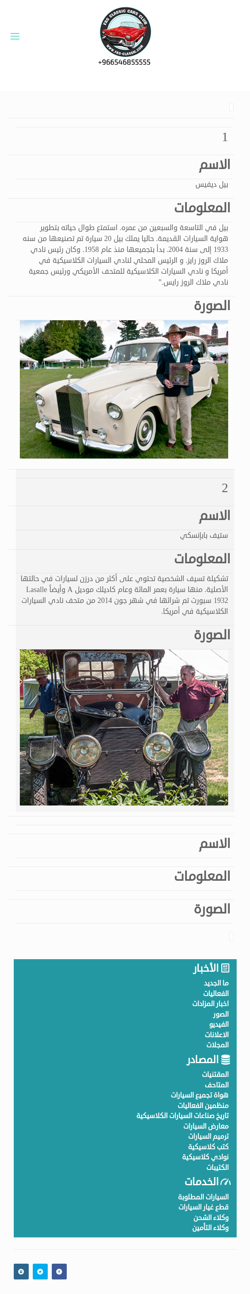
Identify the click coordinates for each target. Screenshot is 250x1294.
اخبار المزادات (210, 1004)
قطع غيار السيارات (203, 1207)
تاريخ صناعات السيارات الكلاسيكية (182, 1116)
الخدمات (201, 1182)
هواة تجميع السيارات (200, 1095)
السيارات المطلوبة (203, 1197)
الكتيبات (217, 1168)
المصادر (202, 1060)
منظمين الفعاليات (203, 1106)
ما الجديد (216, 983)
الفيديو (219, 1024)
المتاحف (217, 1085)
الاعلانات (217, 1035)
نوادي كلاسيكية (205, 1157)
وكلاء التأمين (210, 1228)
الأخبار (205, 968)
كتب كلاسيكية (208, 1147)
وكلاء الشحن (211, 1218)
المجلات (217, 1045)
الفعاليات (216, 994)
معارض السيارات (206, 1126)
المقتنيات (215, 1075)
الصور (221, 1014)
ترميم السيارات (208, 1136)
